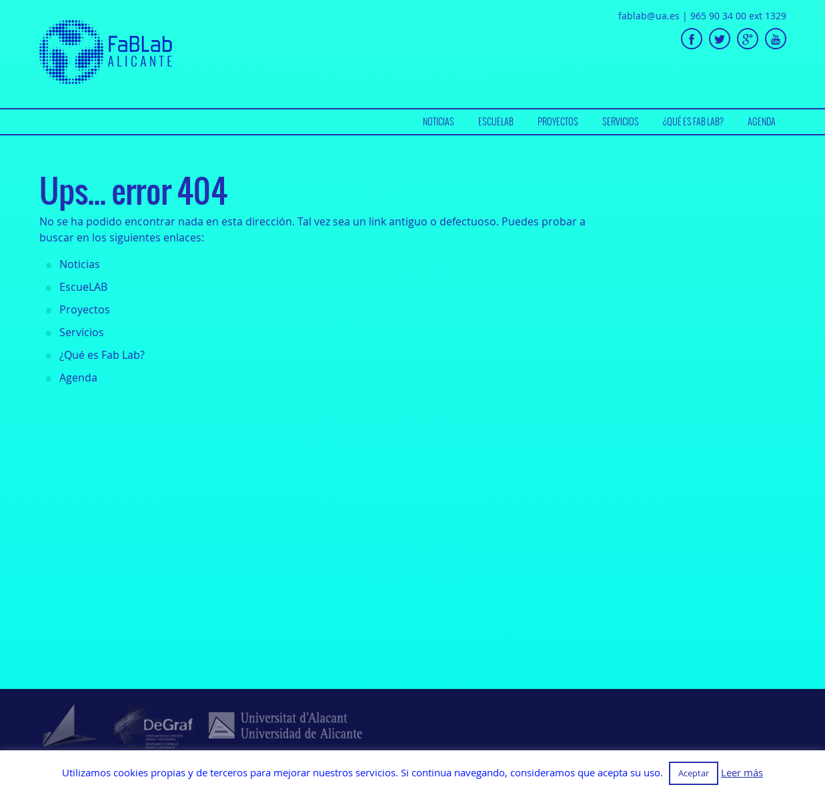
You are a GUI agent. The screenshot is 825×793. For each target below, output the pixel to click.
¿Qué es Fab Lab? (693, 121)
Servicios (620, 121)
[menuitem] (438, 121)
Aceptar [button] (693, 773)
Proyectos (558, 121)
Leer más (742, 772)
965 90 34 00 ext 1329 (738, 15)
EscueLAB (496, 121)
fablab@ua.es (649, 15)
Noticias (438, 121)
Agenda (762, 121)
